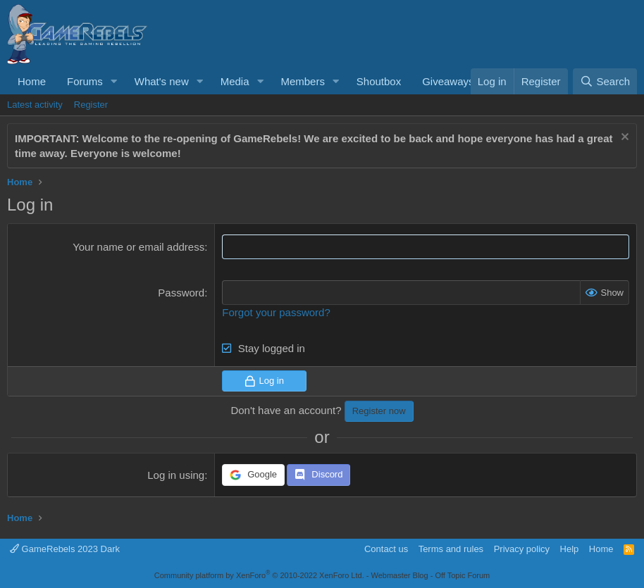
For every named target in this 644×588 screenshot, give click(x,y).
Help (569, 549)
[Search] (605, 81)
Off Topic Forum (462, 575)
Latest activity (35, 104)
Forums (85, 81)
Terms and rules (451, 549)
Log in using (175, 475)
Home (32, 81)
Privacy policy (522, 549)
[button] (114, 81)
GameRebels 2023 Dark (65, 549)
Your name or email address (138, 247)
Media (235, 81)
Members (302, 81)
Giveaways (447, 81)
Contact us (386, 549)
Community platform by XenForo (259, 575)
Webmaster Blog (399, 575)
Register (91, 104)
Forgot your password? (276, 312)
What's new (162, 81)
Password (181, 293)
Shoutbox (379, 81)
